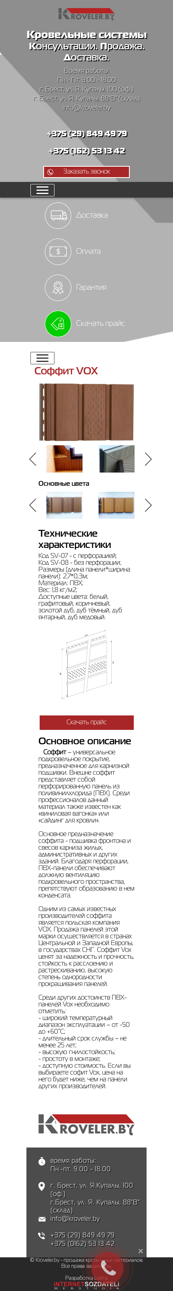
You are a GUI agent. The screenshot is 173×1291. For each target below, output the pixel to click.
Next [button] (149, 459)
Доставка (92, 215)
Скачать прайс (100, 324)
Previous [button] (34, 459)
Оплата (88, 252)
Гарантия (91, 288)
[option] (64, 459)
